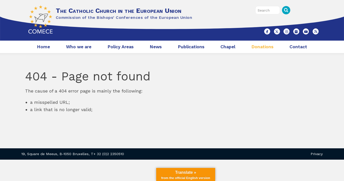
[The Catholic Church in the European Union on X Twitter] (277, 31)
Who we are (78, 46)
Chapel (227, 46)
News (156, 46)
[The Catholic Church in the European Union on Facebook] (267, 31)
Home (43, 46)
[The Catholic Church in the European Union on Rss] (316, 31)
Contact (298, 46)
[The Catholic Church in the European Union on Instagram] (286, 31)
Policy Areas (120, 46)
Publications (191, 46)
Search (286, 10)
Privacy (317, 154)
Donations (262, 46)
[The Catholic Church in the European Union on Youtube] (306, 31)
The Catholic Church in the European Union (118, 10)
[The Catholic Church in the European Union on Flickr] (296, 31)
